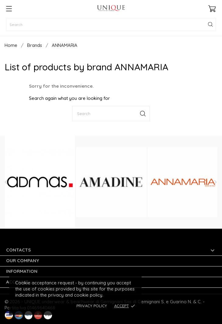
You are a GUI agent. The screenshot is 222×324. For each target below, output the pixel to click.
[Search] (111, 24)
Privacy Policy (91, 305)
